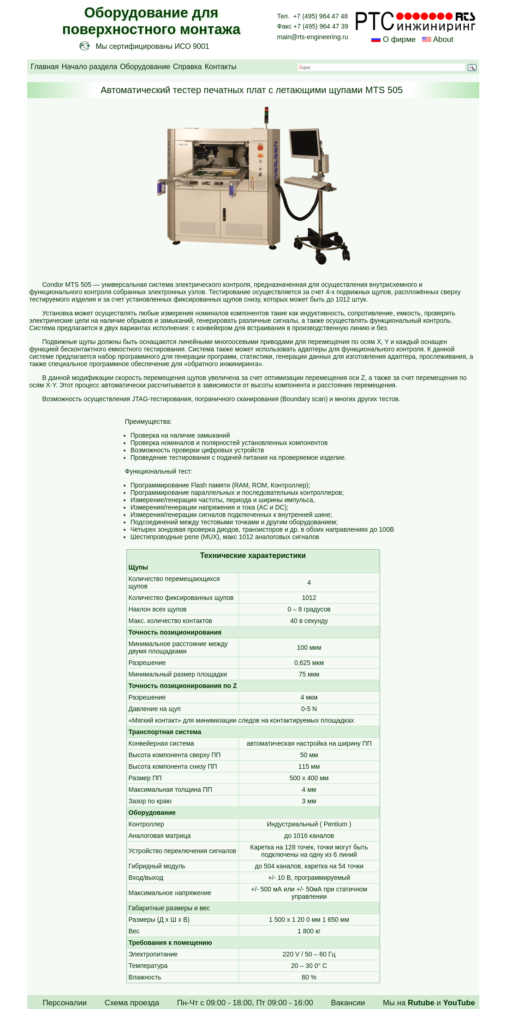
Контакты (221, 67)
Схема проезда (132, 1002)
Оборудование (145, 67)
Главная (45, 67)
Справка (187, 67)
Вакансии (348, 1002)
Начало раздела (89, 67)
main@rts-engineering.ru (312, 37)
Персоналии (64, 1002)
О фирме (399, 39)
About (442, 39)
